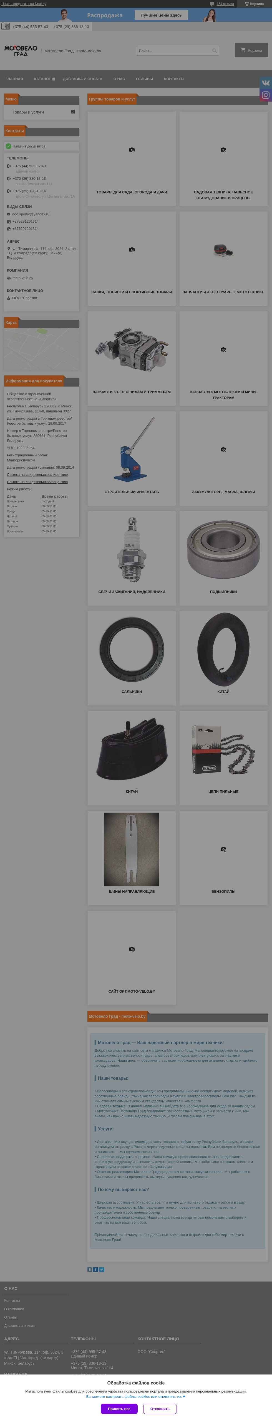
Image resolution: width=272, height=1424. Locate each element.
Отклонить (160, 1409)
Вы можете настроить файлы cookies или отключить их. (134, 1397)
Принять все (119, 1409)
